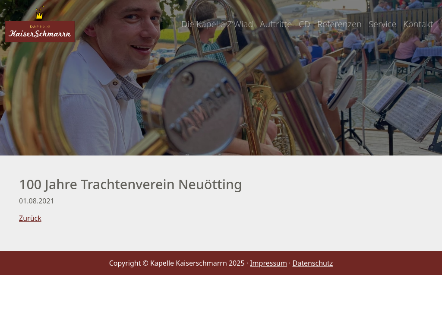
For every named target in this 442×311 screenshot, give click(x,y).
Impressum (268, 263)
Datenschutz (313, 263)
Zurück (30, 218)
